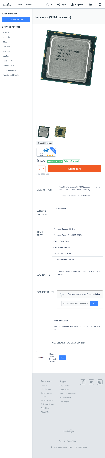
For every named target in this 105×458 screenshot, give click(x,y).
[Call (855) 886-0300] (68, 441)
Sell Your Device (47, 404)
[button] (49, 4)
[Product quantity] (41, 168)
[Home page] (7, 4)
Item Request (65, 401)
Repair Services (47, 400)
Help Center (65, 386)
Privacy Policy (65, 397)
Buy (62, 358)
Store (19, 4)
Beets (45, 408)
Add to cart (74, 168)
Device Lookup (16, 19)
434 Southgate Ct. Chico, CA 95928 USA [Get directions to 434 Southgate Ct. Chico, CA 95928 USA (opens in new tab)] (69, 447)
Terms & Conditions (68, 393)
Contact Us (64, 390)
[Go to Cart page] (90, 4)
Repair (29, 4)
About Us (44, 412)
